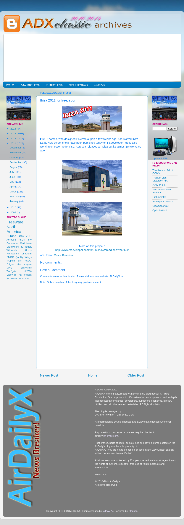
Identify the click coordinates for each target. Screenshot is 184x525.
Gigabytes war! (160, 206)
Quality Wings (23, 257)
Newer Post (49, 375)
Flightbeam (13, 253)
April (12, 186)
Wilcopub (12, 250)
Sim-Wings (26, 267)
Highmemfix (159, 197)
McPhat (25, 278)
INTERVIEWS (54, 84)
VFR (29, 236)
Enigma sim (14, 264)
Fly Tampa (26, 246)
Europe (11, 236)
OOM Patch (159, 185)
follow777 (108, 511)
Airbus (28, 250)
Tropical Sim (14, 260)
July (12, 172)
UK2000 (27, 271)
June (12, 177)
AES (9, 278)
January (14, 201)
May (12, 181)
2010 (13, 207)
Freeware (15, 222)
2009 (13, 212)
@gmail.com (111, 435)
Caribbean (26, 243)
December (15, 147)
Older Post (135, 375)
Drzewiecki (13, 246)
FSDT (22, 239)
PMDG (10, 257)
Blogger (132, 511)
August (13, 167)
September (15, 162)
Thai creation (24, 275)
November (15, 152)
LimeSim (27, 253)
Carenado (12, 243)
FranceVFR (16, 278)
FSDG (28, 260)
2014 (13, 128)
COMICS (99, 84)
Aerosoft (11, 239)
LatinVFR (11, 275)
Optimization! (159, 210)
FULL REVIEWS (30, 84)
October (14, 157)
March (13, 191)
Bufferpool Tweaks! (163, 201)
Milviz (9, 267)
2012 (13, 138)
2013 (13, 133)
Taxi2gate (11, 271)
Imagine (28, 264)
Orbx (21, 236)
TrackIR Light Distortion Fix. (160, 179)
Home (10, 84)
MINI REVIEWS (78, 84)
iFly (30, 239)
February (14, 196)
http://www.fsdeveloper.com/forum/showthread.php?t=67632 (92, 249)
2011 (13, 143)
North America (14, 229)
